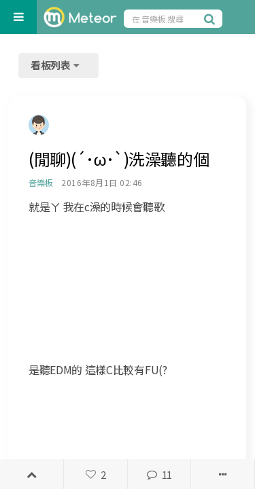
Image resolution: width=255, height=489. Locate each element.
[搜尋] (211, 18)
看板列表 (56, 65)
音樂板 (40, 182)
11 (159, 474)
